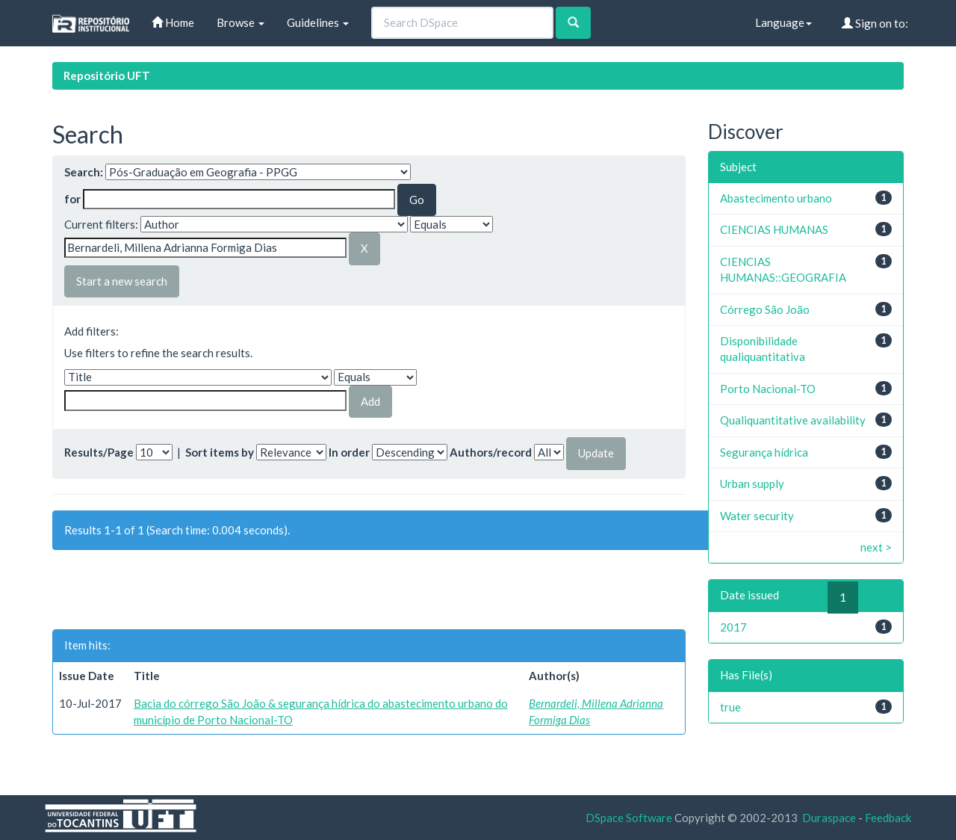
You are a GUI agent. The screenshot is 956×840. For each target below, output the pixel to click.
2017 (733, 627)
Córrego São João (765, 309)
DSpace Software (629, 817)
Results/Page (99, 452)
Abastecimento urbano (776, 198)
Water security (757, 515)
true (730, 707)
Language (783, 22)
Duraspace (829, 817)
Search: (83, 172)
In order (349, 452)
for (72, 199)
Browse (240, 22)
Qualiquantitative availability (793, 420)
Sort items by (219, 452)
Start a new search (121, 281)
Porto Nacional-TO (768, 388)
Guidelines (318, 22)
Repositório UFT (106, 75)
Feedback (888, 817)
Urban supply (752, 483)
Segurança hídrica (764, 452)
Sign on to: (875, 23)
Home (173, 22)
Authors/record (491, 452)
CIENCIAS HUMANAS (774, 229)
